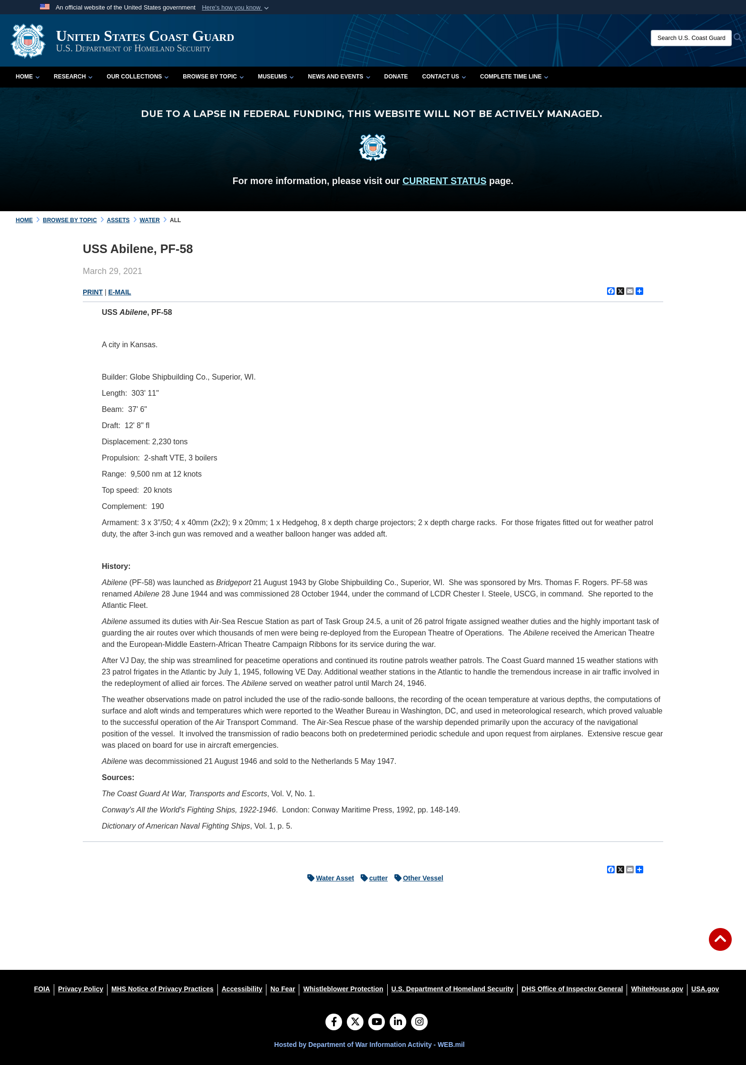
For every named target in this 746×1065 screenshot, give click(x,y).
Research (73, 76)
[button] (236, 7)
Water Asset (328, 878)
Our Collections (137, 76)
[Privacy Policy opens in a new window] (80, 989)
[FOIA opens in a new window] (42, 989)
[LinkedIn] (398, 1022)
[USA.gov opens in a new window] (705, 989)
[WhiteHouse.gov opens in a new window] (657, 989)
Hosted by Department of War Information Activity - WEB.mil (369, 1044)
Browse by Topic (213, 76)
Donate (396, 76)
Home (27, 76)
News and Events (339, 76)
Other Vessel (416, 878)
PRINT (93, 292)
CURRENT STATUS (444, 181)
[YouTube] (376, 1022)
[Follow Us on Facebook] (333, 1022)
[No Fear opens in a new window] (282, 989)
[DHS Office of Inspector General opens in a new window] (572, 989)
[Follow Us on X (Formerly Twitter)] (355, 1022)
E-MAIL (119, 292)
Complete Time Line (514, 76)
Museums (276, 76)
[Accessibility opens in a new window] (242, 989)
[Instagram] (419, 1022)
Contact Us (444, 76)
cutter (372, 878)
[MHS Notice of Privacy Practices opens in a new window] (162, 989)
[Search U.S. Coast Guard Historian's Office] (691, 38)
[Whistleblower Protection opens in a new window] (343, 989)
